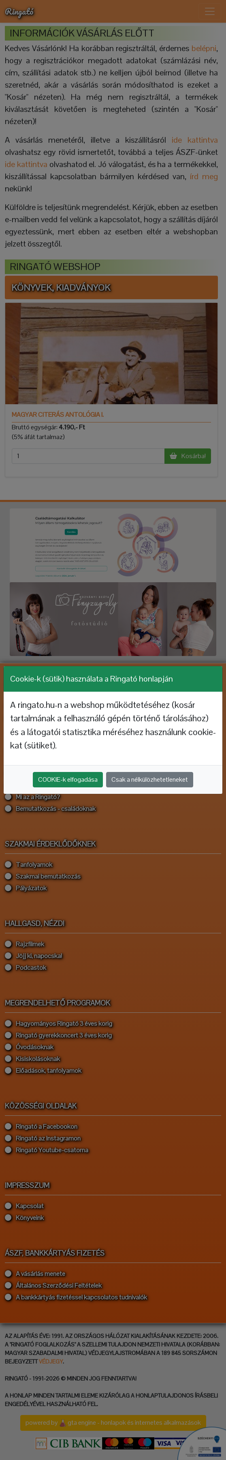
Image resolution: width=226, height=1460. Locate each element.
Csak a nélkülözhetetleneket (149, 779)
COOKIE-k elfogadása (68, 779)
